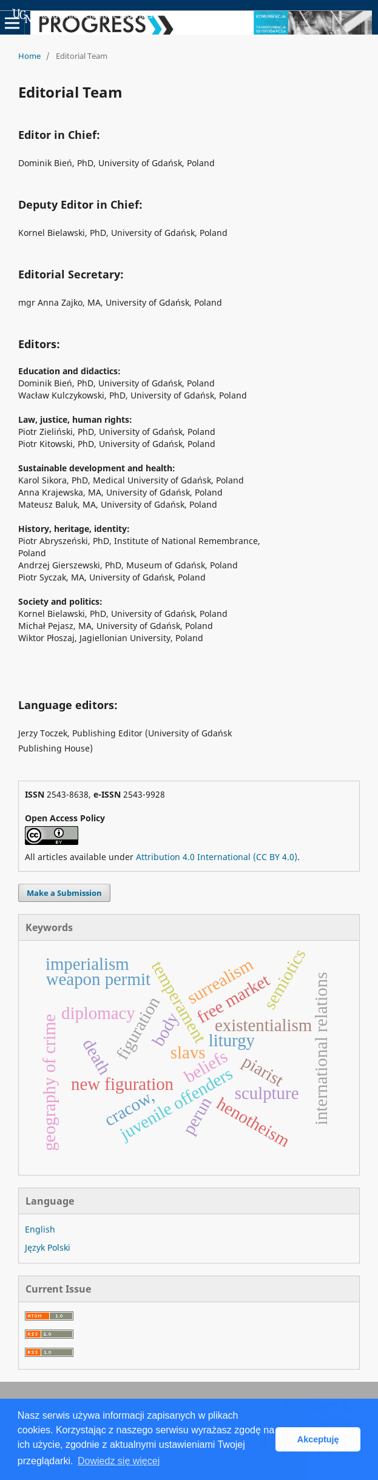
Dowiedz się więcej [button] (119, 1461)
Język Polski (47, 1247)
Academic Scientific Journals (82, 15)
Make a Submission (64, 892)
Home (29, 55)
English (40, 1229)
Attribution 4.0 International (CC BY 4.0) (216, 857)
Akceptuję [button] (318, 1439)
